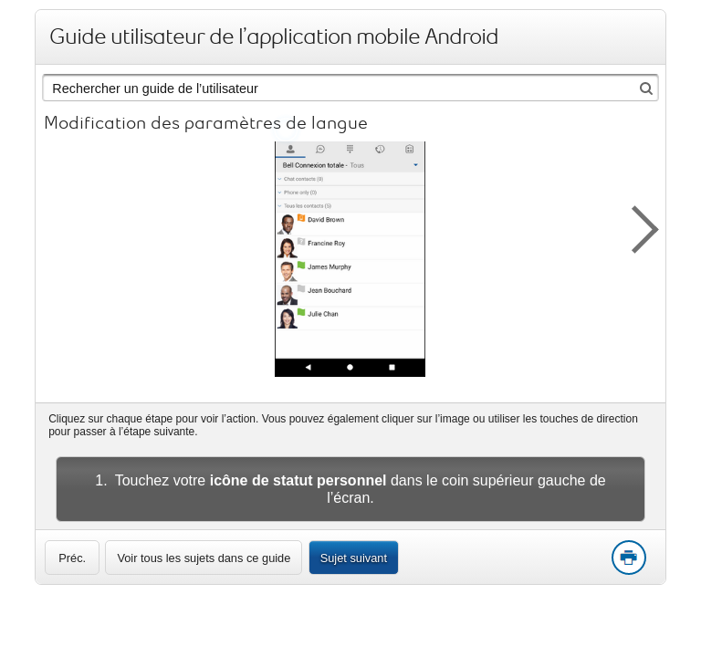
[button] (635, 226)
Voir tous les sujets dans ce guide (203, 558)
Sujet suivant (353, 558)
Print (628, 558)
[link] (72, 557)
